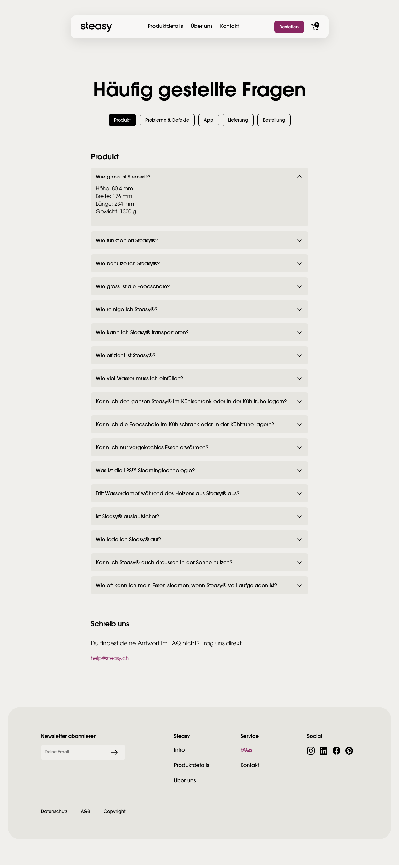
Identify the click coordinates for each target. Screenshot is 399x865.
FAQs (246, 750)
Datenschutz (54, 811)
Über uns (201, 26)
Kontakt (229, 26)
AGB (85, 811)
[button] (122, 120)
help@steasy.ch (110, 659)
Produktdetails (165, 26)
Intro (179, 750)
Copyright (114, 811)
